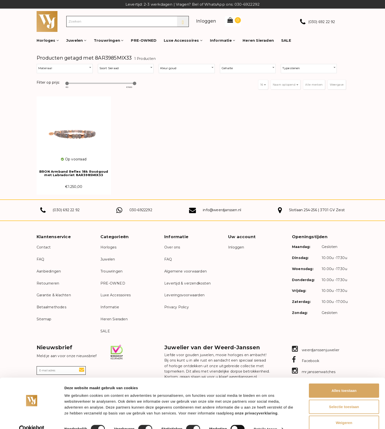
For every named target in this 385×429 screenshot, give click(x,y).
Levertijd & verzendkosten (187, 283)
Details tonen (265, 419)
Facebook (305, 361)
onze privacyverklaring (256, 403)
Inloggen (206, 21)
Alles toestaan (344, 381)
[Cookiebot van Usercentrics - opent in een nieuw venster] (31, 419)
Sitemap (44, 319)
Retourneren (48, 283)
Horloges (48, 40)
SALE (286, 40)
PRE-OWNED (143, 40)
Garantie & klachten (54, 295)
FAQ (40, 259)
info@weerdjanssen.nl (222, 210)
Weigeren (344, 413)
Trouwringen (109, 40)
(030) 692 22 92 (321, 22)
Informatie (222, 40)
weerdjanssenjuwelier (315, 350)
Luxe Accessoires (183, 40)
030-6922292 (140, 210)
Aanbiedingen (49, 271)
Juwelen (76, 40)
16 (263, 84)
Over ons (172, 247)
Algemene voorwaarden (185, 271)
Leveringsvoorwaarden (184, 295)
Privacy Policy (176, 307)
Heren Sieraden (258, 40)
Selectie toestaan (344, 397)
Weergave (337, 84)
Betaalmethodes (51, 307)
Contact (44, 247)
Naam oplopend (285, 84)
